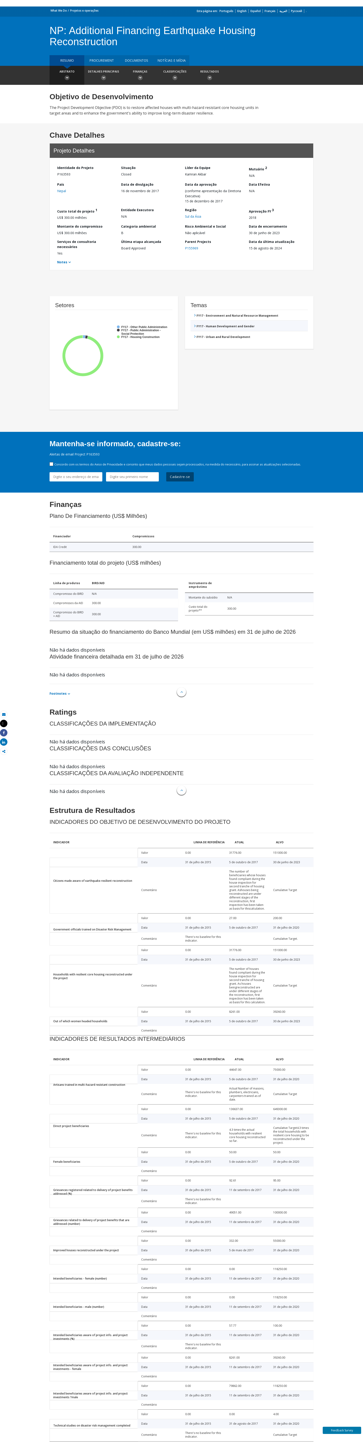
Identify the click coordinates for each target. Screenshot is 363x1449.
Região (191, 210)
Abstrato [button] (67, 76)
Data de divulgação (137, 184)
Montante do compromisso (80, 226)
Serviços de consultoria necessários (76, 244)
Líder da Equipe (197, 168)
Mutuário (258, 168)
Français (270, 11)
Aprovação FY (261, 210)
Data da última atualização (271, 241)
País (60, 184)
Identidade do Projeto (75, 168)
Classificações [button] (174, 76)
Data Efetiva (259, 184)
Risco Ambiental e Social (205, 226)
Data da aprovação (201, 184)
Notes (62, 262)
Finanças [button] (140, 76)
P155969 (191, 248)
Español (255, 11)
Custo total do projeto (77, 210)
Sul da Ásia (193, 216)
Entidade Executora (137, 210)
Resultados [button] (209, 76)
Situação (128, 168)
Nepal (61, 191)
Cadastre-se (180, 477)
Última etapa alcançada (141, 241)
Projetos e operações (84, 11)
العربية (283, 11)
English (242, 11)
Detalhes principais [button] (103, 76)
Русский (296, 11)
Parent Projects (198, 241)
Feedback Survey (342, 1430)
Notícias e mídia (171, 60)
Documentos (136, 60)
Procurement (101, 60)
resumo (67, 60)
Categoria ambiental (138, 226)
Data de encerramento (268, 226)
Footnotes (58, 693)
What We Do (58, 11)
